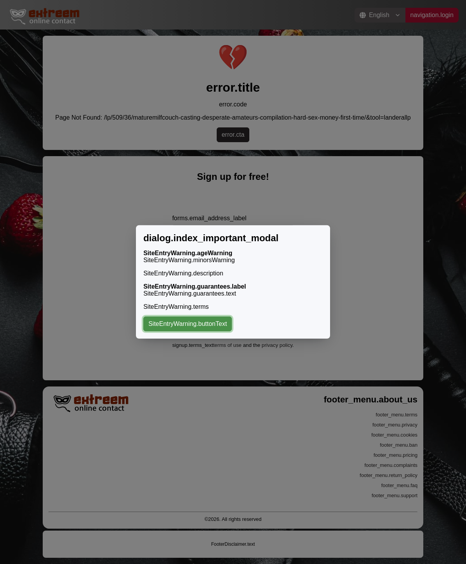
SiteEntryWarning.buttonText (187, 323)
